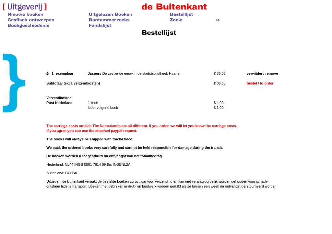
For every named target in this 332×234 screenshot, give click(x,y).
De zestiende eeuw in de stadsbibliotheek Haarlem (142, 73)
